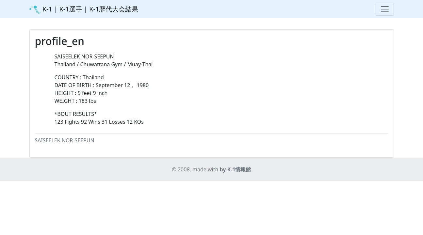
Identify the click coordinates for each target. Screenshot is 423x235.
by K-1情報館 (235, 169)
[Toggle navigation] (385, 9)
